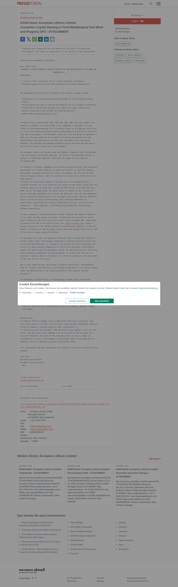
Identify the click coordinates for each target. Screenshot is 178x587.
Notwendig (26, 292)
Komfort (39, 292)
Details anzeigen (77, 292)
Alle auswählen (102, 301)
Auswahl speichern (77, 301)
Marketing (63, 292)
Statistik (50, 292)
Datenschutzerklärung (148, 288)
